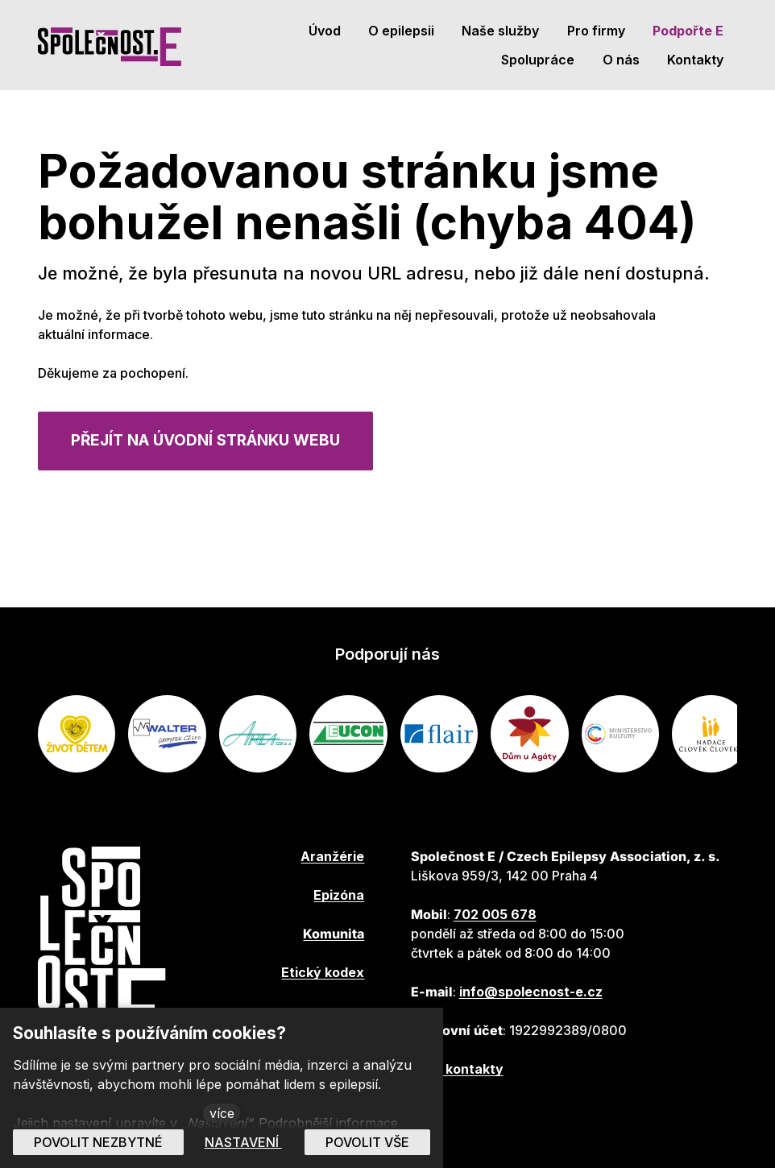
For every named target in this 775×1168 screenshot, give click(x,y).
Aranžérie (332, 856)
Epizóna (338, 895)
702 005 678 (495, 914)
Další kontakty (457, 1069)
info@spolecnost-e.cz (531, 992)
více (221, 1113)
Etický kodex (322, 972)
